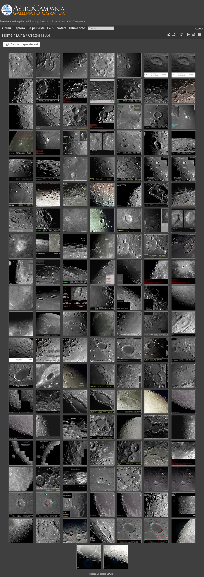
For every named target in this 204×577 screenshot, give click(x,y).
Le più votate (56, 28)
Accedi (199, 28)
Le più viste (36, 28)
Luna (20, 35)
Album (6, 28)
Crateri (34, 35)
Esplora (19, 28)
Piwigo (111, 574)
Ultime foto (77, 28)
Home (7, 35)
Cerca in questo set (24, 44)
